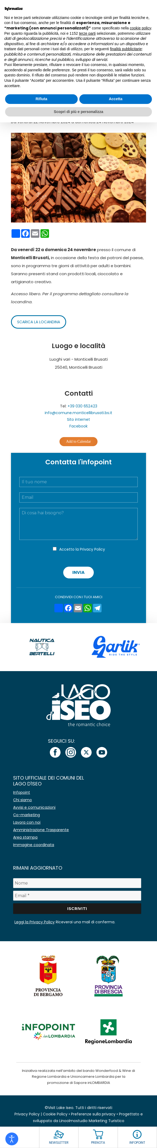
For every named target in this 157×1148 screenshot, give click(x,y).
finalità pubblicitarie (126, 49)
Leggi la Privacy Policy (34, 922)
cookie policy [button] (140, 28)
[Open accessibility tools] (11, 1139)
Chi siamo (22, 800)
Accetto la (82, 549)
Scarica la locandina (38, 322)
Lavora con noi (26, 822)
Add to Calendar (78, 441)
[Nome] (77, 883)
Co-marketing (26, 815)
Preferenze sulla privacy (93, 1114)
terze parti (87, 33)
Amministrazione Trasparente (41, 829)
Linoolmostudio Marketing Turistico (91, 1120)
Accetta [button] (115, 99)
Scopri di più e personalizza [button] (78, 112)
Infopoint (21, 792)
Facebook (78, 426)
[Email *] (77, 896)
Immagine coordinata (33, 844)
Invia (78, 572)
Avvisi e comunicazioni (34, 807)
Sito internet (78, 419)
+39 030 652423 (82, 406)
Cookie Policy (55, 1114)
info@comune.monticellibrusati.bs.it (78, 412)
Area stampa (25, 837)
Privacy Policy (92, 549)
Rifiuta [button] (41, 99)
